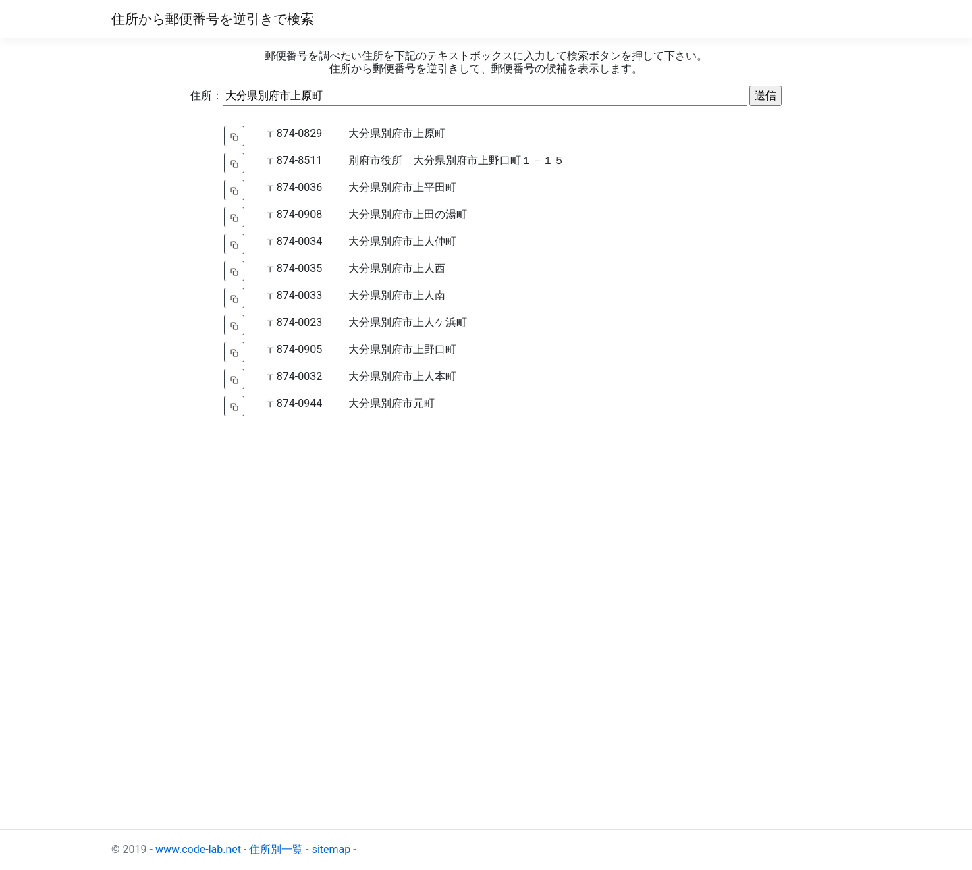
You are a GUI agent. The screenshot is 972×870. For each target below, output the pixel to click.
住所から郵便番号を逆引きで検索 (212, 19)
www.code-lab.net (198, 849)
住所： (206, 95)
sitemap (331, 849)
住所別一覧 (276, 849)
